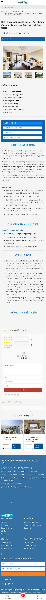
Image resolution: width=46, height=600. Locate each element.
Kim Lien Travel (14, 263)
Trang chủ (4, 11)
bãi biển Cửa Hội (15, 151)
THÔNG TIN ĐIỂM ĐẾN (11, 138)
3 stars (12, 395)
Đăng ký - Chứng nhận (32, 522)
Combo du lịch (6, 543)
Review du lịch (29, 548)
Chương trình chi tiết (12, 128)
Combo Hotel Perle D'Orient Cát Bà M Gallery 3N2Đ (32, 439)
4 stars (15, 395)
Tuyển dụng (5, 534)
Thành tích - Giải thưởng (32, 525)
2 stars (9, 395)
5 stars (18, 395)
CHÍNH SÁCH (8, 133)
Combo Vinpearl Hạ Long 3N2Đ (10, 438)
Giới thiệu (4, 522)
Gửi (23, 390)
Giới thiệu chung (10, 123)
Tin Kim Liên (28, 543)
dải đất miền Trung (37, 162)
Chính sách (5, 525)
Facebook (7, 554)
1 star (6, 395)
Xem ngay (14, 446)
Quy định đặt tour (7, 528)
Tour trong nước (6, 546)
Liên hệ (3, 531)
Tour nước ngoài (6, 548)
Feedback (27, 528)
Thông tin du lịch (30, 546)
